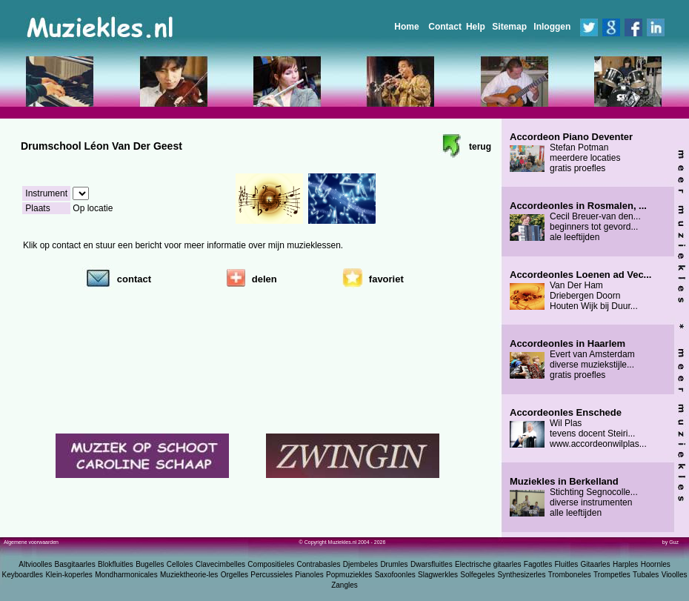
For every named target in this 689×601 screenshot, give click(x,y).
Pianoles (309, 575)
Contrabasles (319, 564)
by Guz (670, 542)
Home (406, 26)
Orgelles (234, 575)
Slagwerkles (438, 575)
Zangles (344, 585)
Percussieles (271, 575)
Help (475, 26)
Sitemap (509, 26)
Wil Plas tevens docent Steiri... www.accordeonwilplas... (578, 428)
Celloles (180, 564)
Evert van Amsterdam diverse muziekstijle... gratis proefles (572, 359)
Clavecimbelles (220, 564)
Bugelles (150, 564)
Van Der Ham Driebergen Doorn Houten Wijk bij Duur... (580, 290)
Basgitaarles (75, 564)
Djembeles (360, 564)
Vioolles (675, 575)
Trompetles (611, 575)
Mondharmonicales (126, 575)
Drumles (393, 564)
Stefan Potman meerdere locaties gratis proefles (571, 152)
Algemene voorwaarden (31, 542)
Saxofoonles (395, 575)
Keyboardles (23, 575)
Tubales (646, 575)
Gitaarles (595, 564)
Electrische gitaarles (488, 564)
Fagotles (538, 564)
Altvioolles (35, 564)
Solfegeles (477, 575)
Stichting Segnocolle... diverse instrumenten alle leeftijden (574, 497)
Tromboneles (569, 575)
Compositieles (270, 564)
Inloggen (551, 26)
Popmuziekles (349, 575)
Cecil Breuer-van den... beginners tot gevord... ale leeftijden (578, 221)
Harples (625, 564)
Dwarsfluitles (431, 564)
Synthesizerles (521, 575)
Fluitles (567, 564)
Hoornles (655, 564)
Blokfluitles (115, 564)
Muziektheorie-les (189, 575)
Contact (445, 26)
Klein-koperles (68, 575)
